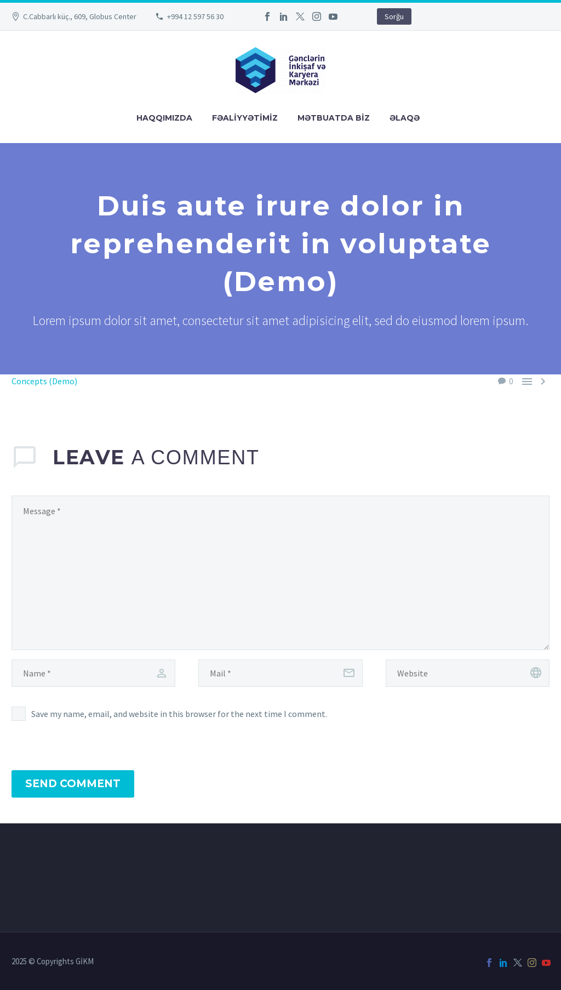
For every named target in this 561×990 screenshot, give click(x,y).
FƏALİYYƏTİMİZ (245, 118)
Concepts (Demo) (44, 380)
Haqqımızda (164, 118)
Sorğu (394, 16)
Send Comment (73, 783)
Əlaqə (405, 118)
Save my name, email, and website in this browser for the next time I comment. (179, 713)
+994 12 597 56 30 (195, 16)
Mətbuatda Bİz (333, 118)
